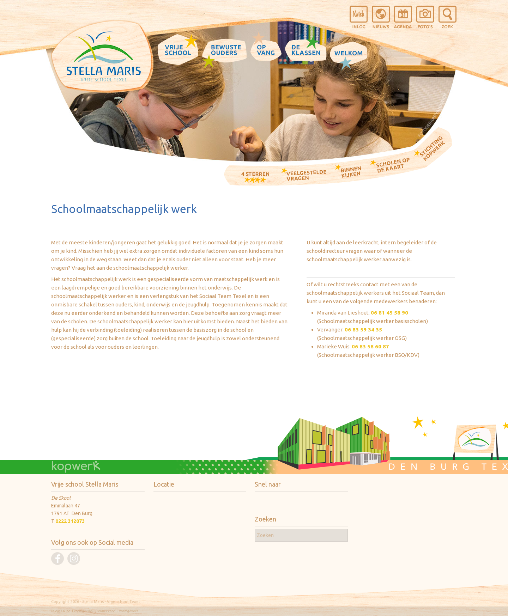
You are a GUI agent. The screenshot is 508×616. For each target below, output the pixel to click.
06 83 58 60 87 (370, 346)
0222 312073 (70, 521)
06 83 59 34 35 (363, 330)
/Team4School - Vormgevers (116, 611)
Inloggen (58, 611)
